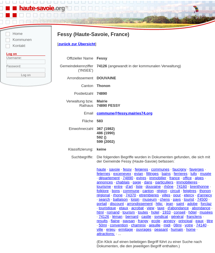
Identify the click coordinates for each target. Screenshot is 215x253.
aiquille (154, 225)
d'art (129, 186)
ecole (155, 221)
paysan (129, 221)
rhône (168, 186)
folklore (103, 191)
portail (102, 203)
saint (180, 203)
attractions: (106, 234)
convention (119, 225)
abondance (201, 208)
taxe (161, 208)
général (177, 216)
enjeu (110, 229)
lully (194, 173)
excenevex (122, 173)
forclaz (206, 203)
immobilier (157, 178)
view (150, 208)
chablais (123, 182)
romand (113, 212)
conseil (179, 212)
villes (166, 195)
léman (117, 216)
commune (131, 191)
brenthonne (199, 186)
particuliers (164, 182)
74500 (202, 199)
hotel (155, 212)
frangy (143, 221)
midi (167, 225)
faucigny (179, 169)
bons (116, 191)
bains (166, 173)
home (191, 229)
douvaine (153, 186)
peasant (161, 229)
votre (189, 225)
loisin (135, 199)
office (187, 178)
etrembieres (149, 195)
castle (146, 216)
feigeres (141, 169)
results (102, 221)
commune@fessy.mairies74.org (125, 113)
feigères (189, 191)
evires (141, 178)
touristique (107, 208)
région (162, 191)
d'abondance (178, 208)
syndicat (161, 216)
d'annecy (204, 195)
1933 (166, 212)
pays (177, 199)
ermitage (125, 229)
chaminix (138, 225)
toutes (143, 212)
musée (205, 173)
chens (165, 199)
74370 (131, 195)
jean (169, 203)
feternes (103, 173)
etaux (123, 208)
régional (103, 195)
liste (139, 186)
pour (177, 195)
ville (100, 229)
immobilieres (186, 182)
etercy (189, 195)
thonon (205, 191)
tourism (128, 212)
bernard (132, 216)
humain (177, 229)
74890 (128, 178)
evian (138, 173)
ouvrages (143, 229)
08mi (177, 225)
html (100, 212)
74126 (104, 216)
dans (148, 182)
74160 (182, 186)
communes (160, 169)
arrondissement (140, 203)
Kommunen (16, 39)
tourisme (104, 186)
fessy (127, 169)
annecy (169, 221)
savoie (114, 169)
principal (185, 221)
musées (206, 212)
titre (210, 221)
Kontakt (12, 46)
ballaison (120, 199)
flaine (115, 221)
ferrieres (180, 173)
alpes (199, 178)
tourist (189, 199)
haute (101, 169)
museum (149, 199)
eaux (200, 221)
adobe (192, 203)
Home (11, 33)
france (174, 178)
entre (118, 186)
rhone (117, 195)
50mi (103, 225)
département (109, 178)
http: (159, 203)
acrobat (137, 208)
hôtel (192, 212)
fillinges (152, 173)
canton (148, 191)
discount (117, 203)
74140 (201, 225)
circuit (175, 191)
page (137, 182)
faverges (196, 169)
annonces (105, 182)
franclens (194, 216)
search (104, 199)
